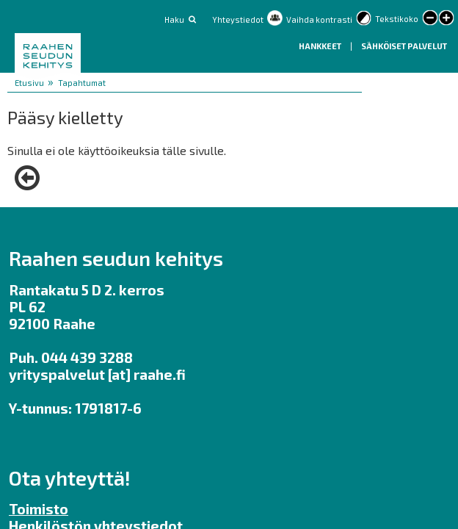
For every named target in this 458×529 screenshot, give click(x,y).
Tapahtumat (82, 82)
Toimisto (38, 508)
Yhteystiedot (237, 19)
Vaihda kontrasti (319, 19)
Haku (174, 19)
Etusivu (29, 82)
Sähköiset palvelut (404, 46)
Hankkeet (321, 46)
